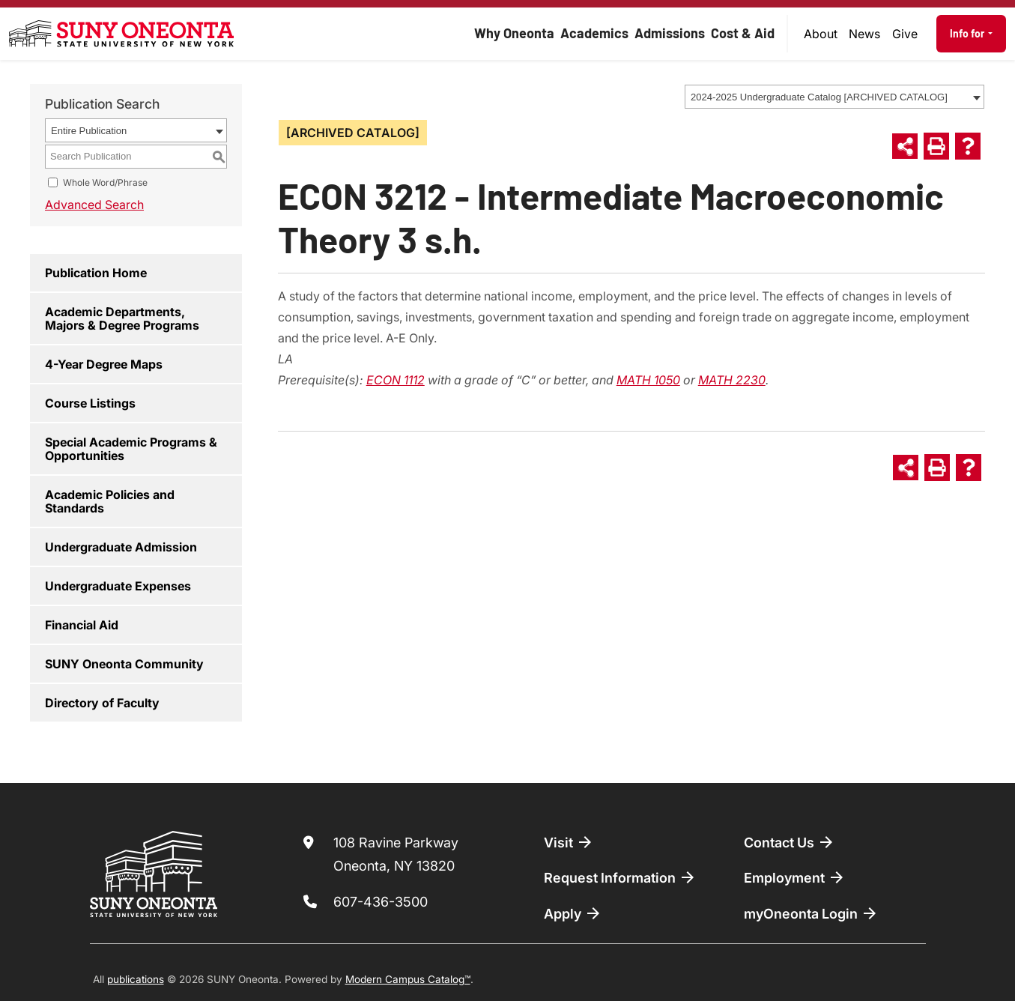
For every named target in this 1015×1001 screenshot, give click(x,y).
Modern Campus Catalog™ (407, 979)
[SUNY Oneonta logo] (121, 33)
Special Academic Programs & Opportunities (131, 449)
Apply (573, 913)
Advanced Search (94, 204)
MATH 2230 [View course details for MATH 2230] (732, 379)
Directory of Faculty (102, 702)
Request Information (620, 877)
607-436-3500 (380, 902)
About (820, 33)
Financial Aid (81, 624)
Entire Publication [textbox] (89, 130)
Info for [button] (968, 33)
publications (135, 979)
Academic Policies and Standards (110, 501)
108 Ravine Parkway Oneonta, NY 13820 (395, 854)
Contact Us (789, 842)
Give (905, 33)
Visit (569, 842)
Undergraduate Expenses (118, 585)
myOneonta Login (811, 913)
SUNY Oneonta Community (124, 663)
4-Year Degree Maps (104, 364)
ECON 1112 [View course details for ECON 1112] (395, 379)
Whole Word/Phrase (105, 182)
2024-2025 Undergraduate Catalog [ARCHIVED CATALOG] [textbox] (819, 97)
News (864, 33)
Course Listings (90, 403)
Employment (795, 877)
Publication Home (96, 272)
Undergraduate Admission (121, 546)
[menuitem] (821, 33)
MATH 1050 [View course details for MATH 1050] (648, 379)
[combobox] (834, 97)
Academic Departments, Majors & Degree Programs (122, 318)
